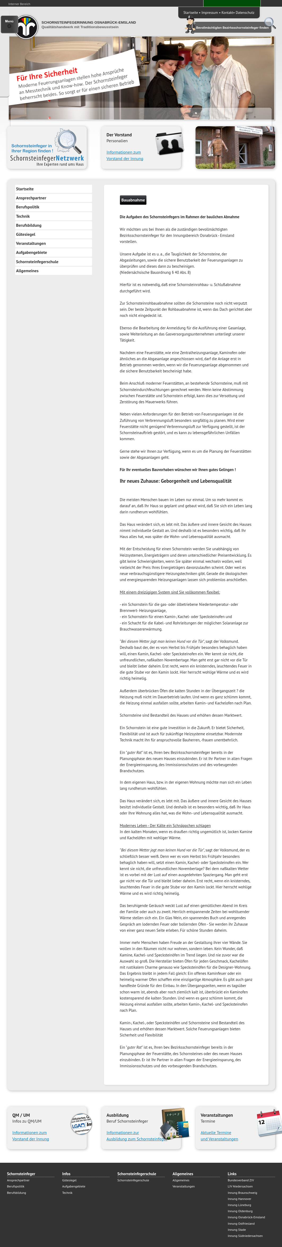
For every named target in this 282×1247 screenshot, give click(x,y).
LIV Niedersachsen (240, 1186)
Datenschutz (245, 12)
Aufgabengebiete (31, 252)
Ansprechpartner (31, 197)
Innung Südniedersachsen (245, 1236)
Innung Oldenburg (240, 1211)
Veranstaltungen (31, 243)
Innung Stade (237, 1230)
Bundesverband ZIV (241, 1180)
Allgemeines (27, 270)
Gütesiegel (26, 234)
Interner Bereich (19, 4)
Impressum (209, 12)
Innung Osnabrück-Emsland (246, 1217)
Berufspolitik (28, 206)
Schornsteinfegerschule (37, 261)
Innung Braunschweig (242, 1193)
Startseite (191, 12)
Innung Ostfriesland (241, 1223)
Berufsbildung (29, 225)
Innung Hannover (239, 1199)
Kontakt (227, 12)
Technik (23, 216)
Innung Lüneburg (239, 1205)
